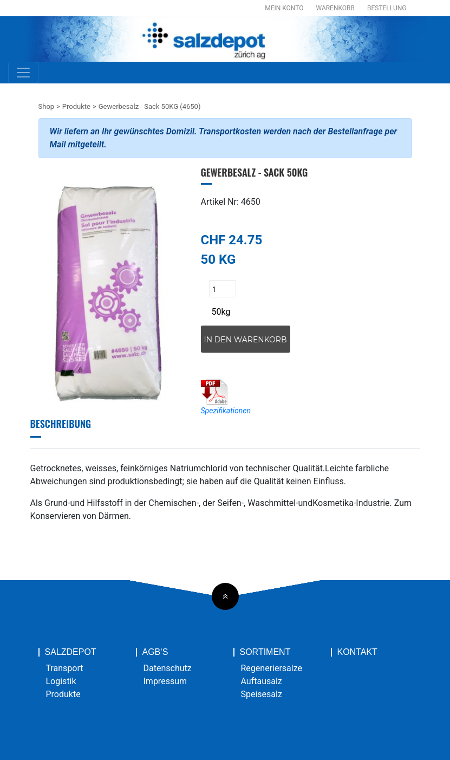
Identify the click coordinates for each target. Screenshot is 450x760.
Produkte (76, 106)
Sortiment (265, 652)
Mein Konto (284, 8)
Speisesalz (261, 694)
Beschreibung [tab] (61, 424)
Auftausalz (261, 681)
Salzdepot (70, 652)
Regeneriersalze (272, 668)
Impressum (165, 681)
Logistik (61, 681)
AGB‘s (155, 652)
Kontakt (357, 652)
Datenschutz (168, 668)
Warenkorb (335, 8)
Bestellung (387, 8)
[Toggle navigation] (23, 72)
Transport (64, 668)
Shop (46, 106)
